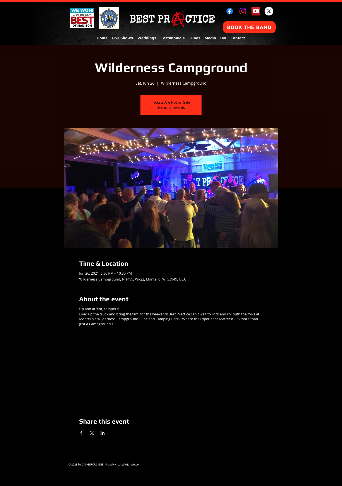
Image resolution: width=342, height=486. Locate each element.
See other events (171, 107)
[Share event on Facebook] (81, 433)
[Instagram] (242, 11)
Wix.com (136, 464)
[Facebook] (229, 11)
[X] (269, 11)
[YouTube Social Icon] (255, 11)
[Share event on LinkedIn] (103, 433)
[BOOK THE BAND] (249, 27)
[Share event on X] (92, 433)
